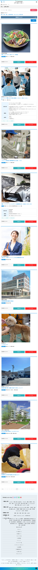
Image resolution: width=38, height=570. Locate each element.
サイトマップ (19, 553)
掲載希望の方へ (19, 549)
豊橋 (15, 513)
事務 (1, 14)
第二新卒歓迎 (13, 521)
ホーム (19, 529)
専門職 (33, 509)
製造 (6, 14)
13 (29, 489)
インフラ (24, 505)
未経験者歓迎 (10, 14)
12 (27, 489)
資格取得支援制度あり (27, 520)
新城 (25, 513)
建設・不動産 (29, 501)
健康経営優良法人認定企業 (29, 518)
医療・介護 (19, 505)
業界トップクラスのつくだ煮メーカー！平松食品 (9, 54)
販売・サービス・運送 (27, 509)
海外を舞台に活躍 (16, 520)
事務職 (21, 509)
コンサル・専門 (17, 503)
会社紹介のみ (27, 515)
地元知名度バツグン (13, 523)
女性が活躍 (23, 525)
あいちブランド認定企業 (18, 14)
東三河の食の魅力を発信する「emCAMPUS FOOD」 (10, 431)
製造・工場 (11, 507)
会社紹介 (26, 510)
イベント (19, 540)
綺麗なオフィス (12, 518)
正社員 (15, 515)
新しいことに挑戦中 (19, 518)
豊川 (18, 513)
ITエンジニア (18, 510)
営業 (4, 14)
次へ (32, 489)
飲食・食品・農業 (24, 503)
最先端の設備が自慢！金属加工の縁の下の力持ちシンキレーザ (11, 387)
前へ (3, 489)
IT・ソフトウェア (31, 503)
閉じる (33, 20)
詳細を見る (19, 124)
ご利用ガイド (19, 531)
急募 (21, 520)
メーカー (11, 501)
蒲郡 (20, 513)
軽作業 (31, 507)
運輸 (16, 505)
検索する (33, 10)
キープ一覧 (19, 536)
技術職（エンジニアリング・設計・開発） (21, 507)
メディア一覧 (19, 542)
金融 (12, 503)
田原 (23, 513)
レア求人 (24, 521)
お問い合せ (19, 551)
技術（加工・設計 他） (18, 501)
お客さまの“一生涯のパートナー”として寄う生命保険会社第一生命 (12, 257)
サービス (24, 501)
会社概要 (19, 547)
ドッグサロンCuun (4, 344)
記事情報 (19, 538)
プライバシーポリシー (19, 544)
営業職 (18, 509)
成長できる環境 (27, 523)
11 (25, 489)
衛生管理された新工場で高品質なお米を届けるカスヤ (10, 474)
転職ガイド (19, 533)
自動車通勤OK (21, 523)
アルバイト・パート (20, 515)
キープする (31, 124)
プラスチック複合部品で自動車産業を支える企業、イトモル (11, 160)
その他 (28, 505)
